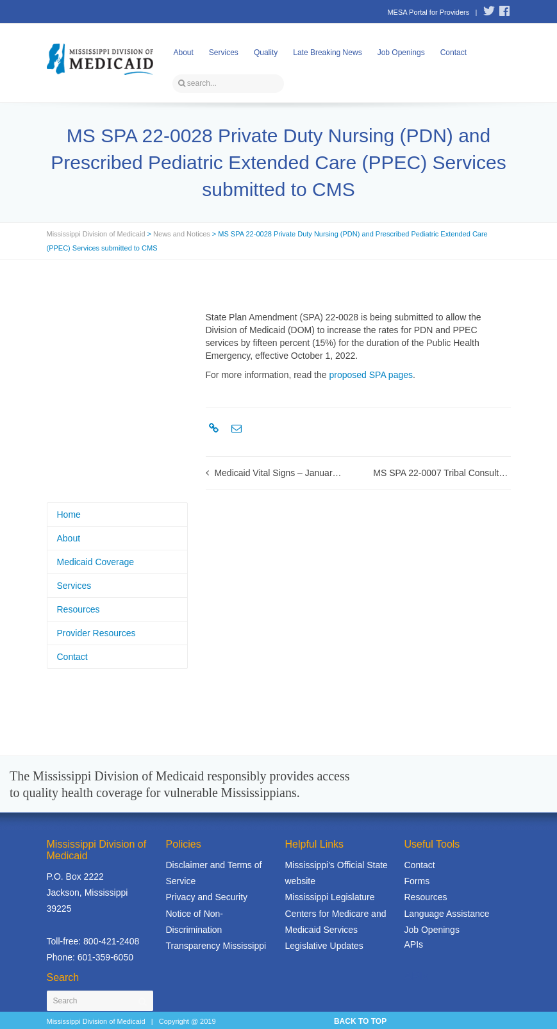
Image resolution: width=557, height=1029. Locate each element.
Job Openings (401, 52)
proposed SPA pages (371, 375)
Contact (453, 52)
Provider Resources (96, 633)
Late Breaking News (327, 52)
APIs (414, 944)
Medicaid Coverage (96, 562)
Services (223, 52)
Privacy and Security (207, 897)
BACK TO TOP (360, 1021)
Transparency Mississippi (216, 946)
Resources (78, 609)
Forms (417, 881)
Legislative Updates (324, 946)
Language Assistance (447, 914)
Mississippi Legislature (330, 897)
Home (69, 514)
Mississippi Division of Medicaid (96, 234)
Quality (266, 52)
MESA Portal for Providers (428, 12)
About (184, 52)
